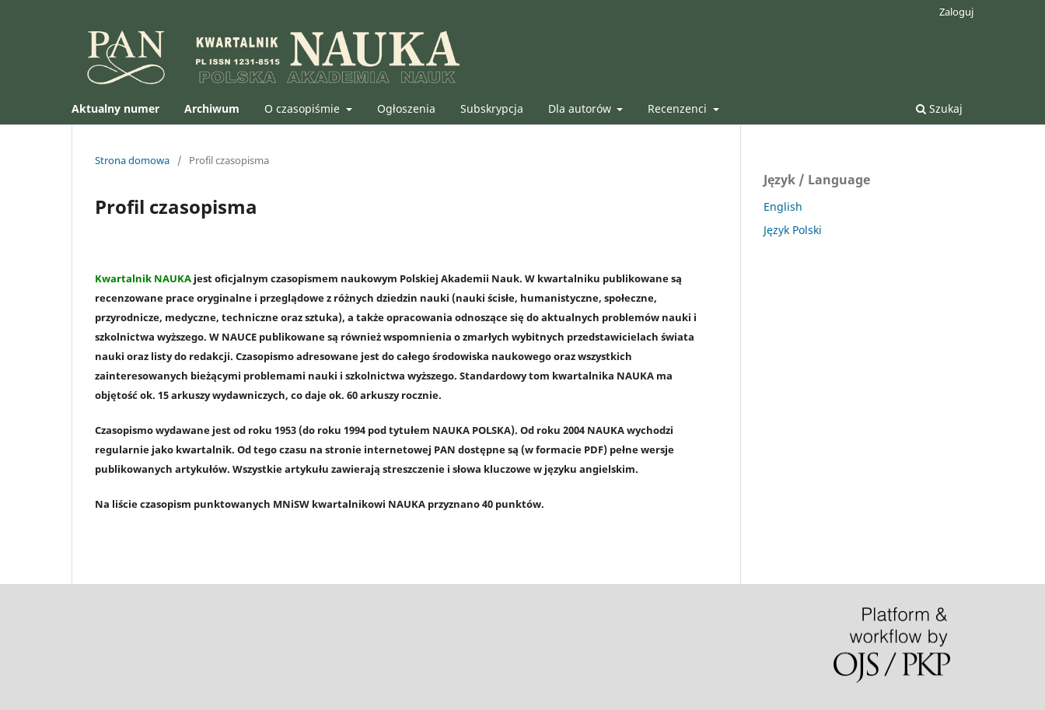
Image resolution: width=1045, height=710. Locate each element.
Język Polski (793, 229)
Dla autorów (581, 108)
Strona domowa (132, 160)
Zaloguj (956, 12)
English (783, 206)
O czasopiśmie (303, 108)
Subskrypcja (491, 108)
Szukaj (939, 108)
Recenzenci (679, 108)
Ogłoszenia (406, 108)
